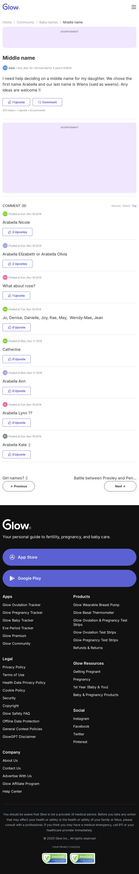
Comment (47, 102)
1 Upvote (16, 102)
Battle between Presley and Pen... (105, 478)
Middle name (73, 22)
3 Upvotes (17, 232)
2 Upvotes (17, 264)
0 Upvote (16, 327)
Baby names (48, 22)
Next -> (120, 486)
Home (7, 22)
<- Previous (19, 486)
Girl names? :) (15, 478)
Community (25, 22)
